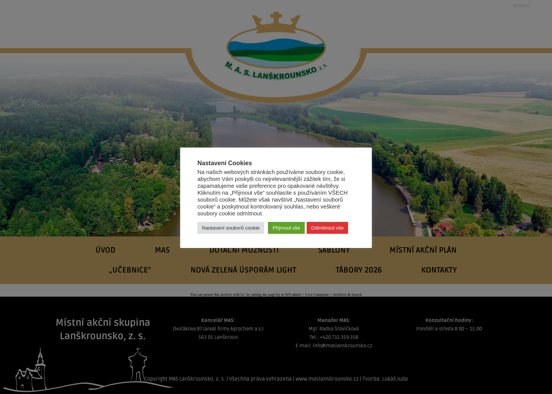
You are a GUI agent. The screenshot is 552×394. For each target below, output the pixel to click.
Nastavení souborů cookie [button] (231, 228)
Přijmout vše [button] (286, 228)
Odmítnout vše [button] (327, 228)
